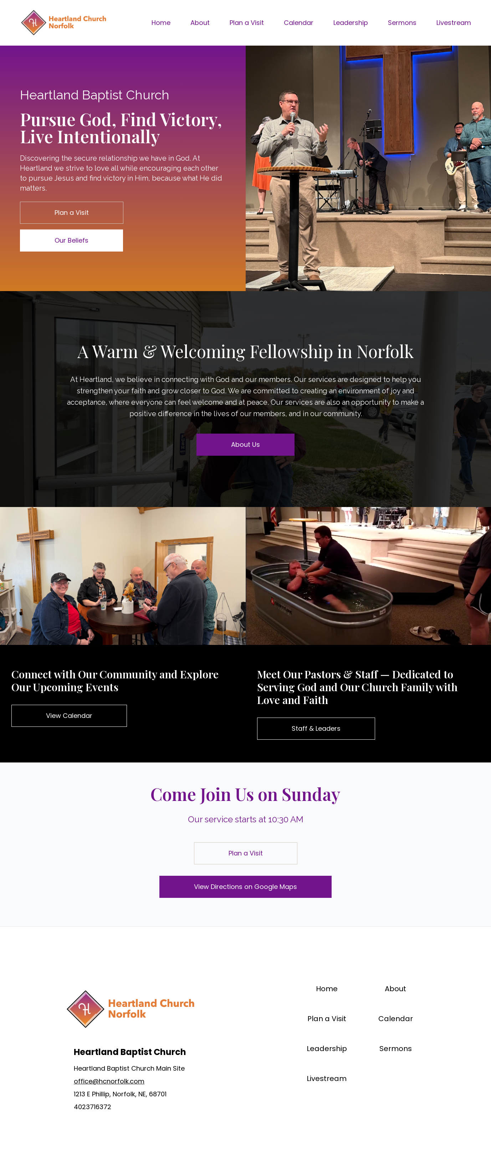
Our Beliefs (71, 240)
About (200, 22)
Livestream (453, 22)
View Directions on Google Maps (245, 886)
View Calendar (69, 715)
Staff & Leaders (316, 728)
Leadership (350, 22)
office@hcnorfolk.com (109, 1081)
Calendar (298, 22)
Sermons (402, 22)
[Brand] (63, 23)
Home (161, 22)
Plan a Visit (247, 22)
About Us (245, 444)
